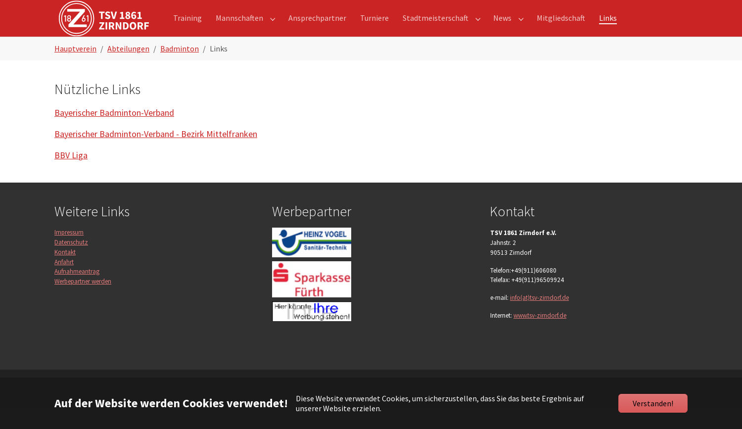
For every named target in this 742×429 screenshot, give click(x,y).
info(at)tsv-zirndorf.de (539, 315)
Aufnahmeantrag (76, 289)
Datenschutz (71, 260)
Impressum (69, 250)
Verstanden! (653, 403)
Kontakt (65, 270)
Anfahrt (64, 280)
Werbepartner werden (82, 299)
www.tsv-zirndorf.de (539, 333)
